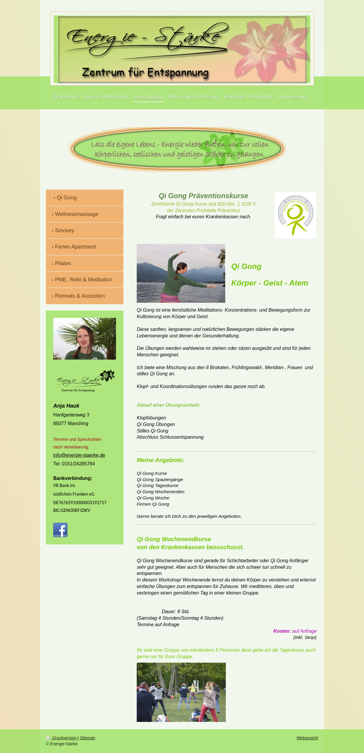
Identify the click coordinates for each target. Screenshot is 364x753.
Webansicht (307, 738)
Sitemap (87, 738)
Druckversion (62, 738)
